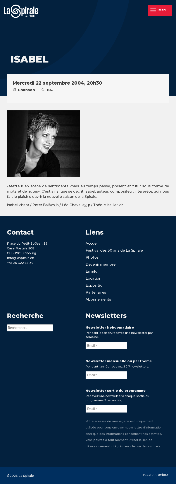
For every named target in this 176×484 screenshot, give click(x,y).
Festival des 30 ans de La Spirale (114, 250)
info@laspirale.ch (20, 258)
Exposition (95, 285)
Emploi (92, 271)
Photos (92, 257)
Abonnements (98, 299)
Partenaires (96, 292)
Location (93, 278)
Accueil (92, 243)
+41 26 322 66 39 (20, 263)
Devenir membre (101, 264)
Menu (158, 10)
